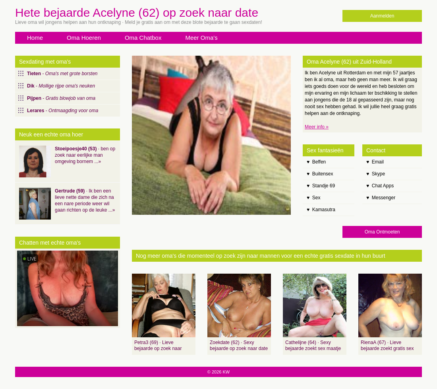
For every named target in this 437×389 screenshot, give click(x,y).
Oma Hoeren (84, 37)
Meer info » (317, 127)
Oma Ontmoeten (382, 232)
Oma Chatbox (143, 37)
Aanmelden (382, 16)
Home (35, 37)
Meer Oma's (201, 37)
